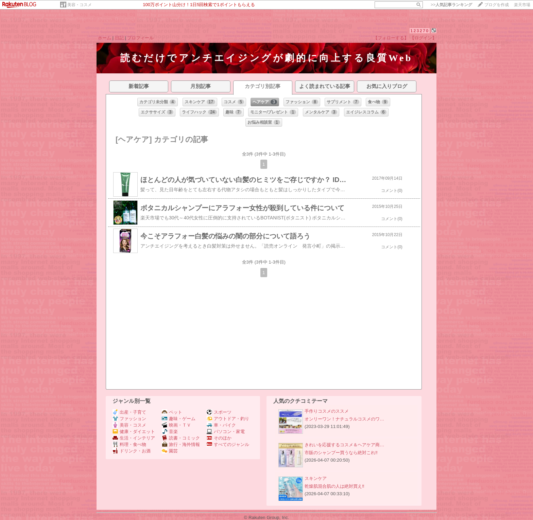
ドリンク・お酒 (132, 450)
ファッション (129, 418)
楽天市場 (522, 4)
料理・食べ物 (129, 444)
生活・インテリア (134, 438)
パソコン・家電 (226, 431)
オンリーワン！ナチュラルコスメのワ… (344, 419)
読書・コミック (181, 438)
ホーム (104, 37)
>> (451, 4)
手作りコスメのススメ (327, 411)
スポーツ (219, 412)
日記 (119, 37)
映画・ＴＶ (176, 425)
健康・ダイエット (134, 431)
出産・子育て (129, 412)
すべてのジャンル (228, 444)
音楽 (170, 431)
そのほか (219, 438)
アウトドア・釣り (228, 418)
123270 (419, 30)
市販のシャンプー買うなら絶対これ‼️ (341, 452)
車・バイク (221, 425)
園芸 (170, 450)
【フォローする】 (391, 37)
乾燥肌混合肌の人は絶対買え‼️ (334, 486)
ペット (172, 412)
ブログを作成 (496, 4)
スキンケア (316, 478)
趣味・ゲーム (178, 418)
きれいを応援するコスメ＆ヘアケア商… (344, 444)
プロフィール (140, 37)
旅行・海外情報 (181, 444)
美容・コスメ (79, 4)
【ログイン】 (423, 37)
